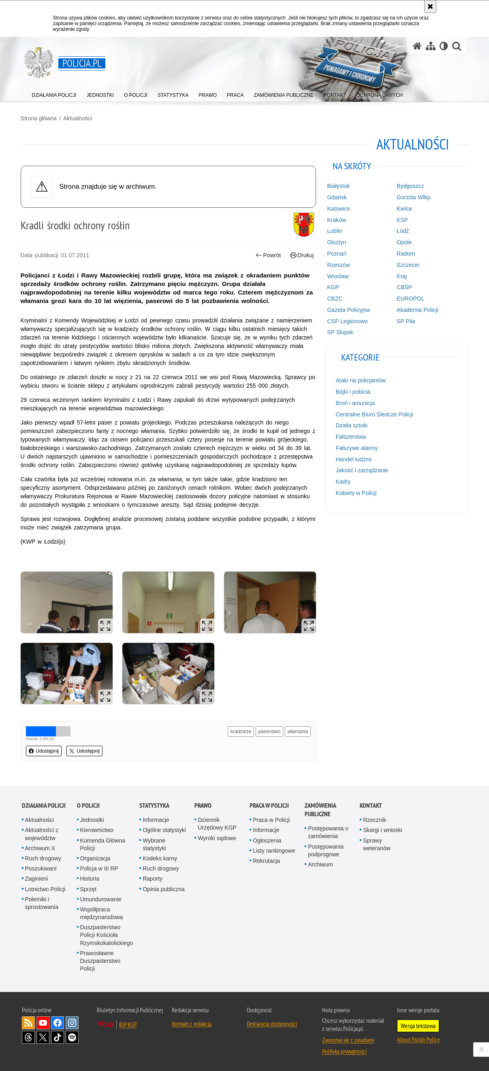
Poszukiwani (41, 867)
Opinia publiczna (164, 887)
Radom (405, 253)
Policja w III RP (99, 867)
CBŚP (403, 287)
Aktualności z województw (41, 833)
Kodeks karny (160, 857)
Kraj (401, 276)
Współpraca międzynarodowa (101, 912)
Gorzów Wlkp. (413, 197)
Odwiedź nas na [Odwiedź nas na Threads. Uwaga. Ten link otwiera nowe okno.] (28, 1036)
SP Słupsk (339, 332)
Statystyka (154, 804)
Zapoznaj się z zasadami (348, 1039)
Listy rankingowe (274, 849)
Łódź (402, 231)
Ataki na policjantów (360, 380)
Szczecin (407, 264)
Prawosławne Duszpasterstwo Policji (100, 959)
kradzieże (240, 731)
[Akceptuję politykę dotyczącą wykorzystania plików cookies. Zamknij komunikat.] (430, 6)
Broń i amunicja (354, 402)
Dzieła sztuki (351, 425)
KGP (333, 287)
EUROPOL (409, 298)
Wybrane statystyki (154, 843)
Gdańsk (336, 197)
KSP (401, 219)
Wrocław (337, 276)
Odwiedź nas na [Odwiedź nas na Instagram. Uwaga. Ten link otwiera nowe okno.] (72, 1021)
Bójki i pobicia (352, 391)
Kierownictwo (96, 829)
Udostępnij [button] (45, 750)
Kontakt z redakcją (191, 1022)
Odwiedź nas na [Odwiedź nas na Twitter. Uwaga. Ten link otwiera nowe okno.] (42, 1036)
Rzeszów (338, 264)
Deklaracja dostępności (272, 1022)
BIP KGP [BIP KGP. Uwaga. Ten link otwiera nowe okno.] (128, 1023)
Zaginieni (36, 877)
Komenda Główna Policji (102, 843)
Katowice (338, 208)
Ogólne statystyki (164, 829)
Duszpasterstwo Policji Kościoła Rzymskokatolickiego (106, 934)
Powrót (267, 255)
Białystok (338, 185)
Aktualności (79, 118)
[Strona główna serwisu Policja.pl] (417, 46)
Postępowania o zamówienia (328, 831)
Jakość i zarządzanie (361, 470)
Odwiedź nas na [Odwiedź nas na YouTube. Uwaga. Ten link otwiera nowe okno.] (42, 1021)
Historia (89, 877)
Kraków (336, 219)
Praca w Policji (269, 804)
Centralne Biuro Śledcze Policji (373, 414)
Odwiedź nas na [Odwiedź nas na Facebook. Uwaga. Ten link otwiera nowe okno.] (57, 1021)
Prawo (202, 804)
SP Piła (405, 321)
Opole (403, 242)
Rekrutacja (266, 859)
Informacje (156, 818)
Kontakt (371, 804)
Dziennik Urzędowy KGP (217, 822)
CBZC (334, 298)
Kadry (342, 481)
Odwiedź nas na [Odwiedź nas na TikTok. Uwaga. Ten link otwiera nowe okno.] (57, 1036)
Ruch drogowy (43, 857)
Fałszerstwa (350, 436)
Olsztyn (336, 242)
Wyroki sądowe (217, 836)
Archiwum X (40, 846)
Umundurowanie (101, 897)
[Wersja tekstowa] (444, 46)
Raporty (152, 877)
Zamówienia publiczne (320, 808)
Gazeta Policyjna (348, 309)
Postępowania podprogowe (326, 849)
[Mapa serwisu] (431, 46)
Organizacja (95, 857)
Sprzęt (88, 887)
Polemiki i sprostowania (42, 901)
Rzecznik (374, 818)
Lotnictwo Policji (45, 887)
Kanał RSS (28, 1021)
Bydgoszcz (409, 185)
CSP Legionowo (347, 321)
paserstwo (269, 731)
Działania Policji (44, 804)
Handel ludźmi (353, 459)
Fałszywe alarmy (356, 447)
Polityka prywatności (344, 1050)
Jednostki (92, 818)
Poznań (336, 253)
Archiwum (320, 863)
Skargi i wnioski (382, 829)
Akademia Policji (417, 309)
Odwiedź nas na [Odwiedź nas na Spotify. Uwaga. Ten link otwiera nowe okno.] (72, 1036)
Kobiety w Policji (355, 492)
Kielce (403, 208)
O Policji (88, 804)
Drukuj (302, 255)
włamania (297, 731)
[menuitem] (54, 93)
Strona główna (40, 118)
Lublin (334, 231)
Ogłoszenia (267, 839)
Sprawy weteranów (377, 843)
